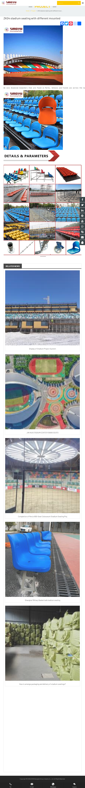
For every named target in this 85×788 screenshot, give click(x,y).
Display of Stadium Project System (42, 354)
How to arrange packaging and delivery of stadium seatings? (42, 689)
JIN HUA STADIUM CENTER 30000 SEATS (42, 437)
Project (42, 11)
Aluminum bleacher (19, 93)
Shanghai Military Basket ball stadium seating (42, 605)
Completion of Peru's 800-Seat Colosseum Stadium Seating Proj (42, 521)
